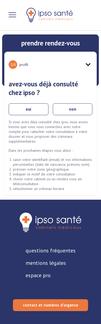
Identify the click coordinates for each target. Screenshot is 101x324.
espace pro (38, 275)
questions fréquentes (51, 250)
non (72, 109)
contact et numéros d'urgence (50, 305)
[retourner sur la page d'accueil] (50, 222)
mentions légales (46, 262)
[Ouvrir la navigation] (12, 15)
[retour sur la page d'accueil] (49, 15)
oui (28, 109)
